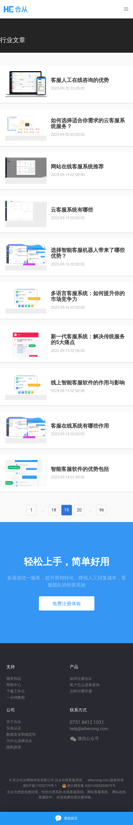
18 (54, 509)
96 (101, 509)
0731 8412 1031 (87, 722)
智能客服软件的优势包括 (80, 469)
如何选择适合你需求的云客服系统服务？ (88, 123)
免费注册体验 (66, 603)
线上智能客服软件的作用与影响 (88, 382)
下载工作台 (15, 691)
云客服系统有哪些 (72, 210)
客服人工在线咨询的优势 (80, 80)
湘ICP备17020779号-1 (40, 786)
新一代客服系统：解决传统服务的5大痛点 (88, 339)
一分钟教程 (15, 697)
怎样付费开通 (81, 691)
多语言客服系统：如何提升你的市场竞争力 (88, 296)
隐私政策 (13, 747)
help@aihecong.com (89, 728)
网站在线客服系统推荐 (77, 166)
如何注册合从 (81, 678)
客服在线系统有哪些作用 (80, 426)
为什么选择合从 (19, 741)
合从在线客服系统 (68, 780)
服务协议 (13, 678)
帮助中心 (13, 685)
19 (66, 509)
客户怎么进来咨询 (84, 685)
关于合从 (13, 722)
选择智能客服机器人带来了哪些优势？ (88, 253)
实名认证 (13, 728)
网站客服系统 (97, 792)
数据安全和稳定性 (21, 734)
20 (79, 509)
